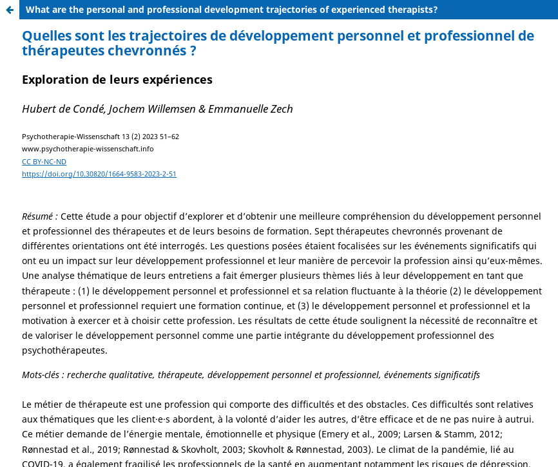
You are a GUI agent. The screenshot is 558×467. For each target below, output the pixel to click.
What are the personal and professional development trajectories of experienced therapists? (232, 9)
